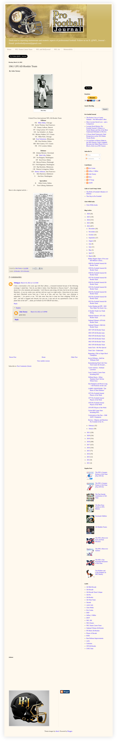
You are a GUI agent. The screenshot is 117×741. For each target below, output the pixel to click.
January (91, 428)
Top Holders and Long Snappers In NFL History (100, 572)
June (90, 247)
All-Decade (89, 589)
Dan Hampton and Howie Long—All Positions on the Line (97, 384)
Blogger (69, 731)
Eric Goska (92, 168)
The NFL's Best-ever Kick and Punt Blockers (101, 539)
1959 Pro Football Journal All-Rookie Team (97, 269)
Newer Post (12, 357)
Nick (90, 177)
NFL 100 (89, 620)
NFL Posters (90, 623)
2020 (88, 435)
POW (88, 636)
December (92, 228)
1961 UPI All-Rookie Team (96, 344)
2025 (88, 217)
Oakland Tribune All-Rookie (95, 628)
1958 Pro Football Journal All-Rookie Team (97, 274)
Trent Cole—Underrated (95, 350)
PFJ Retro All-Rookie (92, 631)
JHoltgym (17, 283)
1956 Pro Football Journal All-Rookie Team (97, 283)
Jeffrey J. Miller (93, 171)
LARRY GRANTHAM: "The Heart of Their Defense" (97, 389)
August (91, 241)
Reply (15, 303)
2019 (88, 438)
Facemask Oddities (101, 516)
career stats (89, 605)
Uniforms (89, 643)
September (92, 238)
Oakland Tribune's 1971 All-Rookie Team (96, 316)
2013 (88, 457)
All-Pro (88, 595)
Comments (90, 158)
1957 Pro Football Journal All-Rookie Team (97, 278)
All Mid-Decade (91, 587)
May (90, 250)
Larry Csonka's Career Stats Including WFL (96, 373)
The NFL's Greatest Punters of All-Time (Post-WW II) (101, 485)
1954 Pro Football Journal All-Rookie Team (97, 293)
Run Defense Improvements (94, 638)
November (92, 232)
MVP (88, 618)
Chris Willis (90, 607)
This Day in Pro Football (93, 196)
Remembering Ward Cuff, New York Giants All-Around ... (97, 364)
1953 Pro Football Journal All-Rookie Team (97, 297)
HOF (87, 613)
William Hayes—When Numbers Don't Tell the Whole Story (96, 379)
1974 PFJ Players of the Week (97, 407)
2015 (88, 451)
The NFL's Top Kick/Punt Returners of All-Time (101, 561)
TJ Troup (91, 180)
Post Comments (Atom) (24, 366)
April (90, 253)
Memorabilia (68, 49)
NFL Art (57, 49)
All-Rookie (17, 271)
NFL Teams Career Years (23, 49)
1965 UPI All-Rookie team (96, 333)
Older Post (74, 357)
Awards (88, 602)
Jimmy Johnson (40, 171)
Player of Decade (91, 633)
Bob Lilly (42, 155)
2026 (88, 214)
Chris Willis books (92, 205)
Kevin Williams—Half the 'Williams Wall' (96, 359)
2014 (88, 454)
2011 (88, 463)
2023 (88, 223)
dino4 (57, 731)
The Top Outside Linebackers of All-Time (101, 496)
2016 (88, 448)
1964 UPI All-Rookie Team (96, 336)
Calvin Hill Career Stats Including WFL (95, 411)
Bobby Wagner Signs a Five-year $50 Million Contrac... (98, 259)
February (91, 425)
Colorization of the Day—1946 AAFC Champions (97, 416)
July (90, 244)
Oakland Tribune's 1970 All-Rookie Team (96, 321)
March (91, 256)
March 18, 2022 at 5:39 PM (39, 312)
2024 (88, 220)
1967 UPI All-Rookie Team (96, 330)
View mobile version (43, 361)
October (91, 235)
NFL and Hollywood (43, 49)
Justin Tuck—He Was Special (97, 347)
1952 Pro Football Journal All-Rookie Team (97, 302)
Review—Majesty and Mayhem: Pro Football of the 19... (98, 421)
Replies (18, 308)
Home (9, 49)
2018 (88, 441)
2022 (88, 226)
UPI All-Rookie (25, 271)
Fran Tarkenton (41, 139)
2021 (88, 432)
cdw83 (91, 183)
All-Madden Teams (101, 527)
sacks (88, 641)
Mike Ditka (42, 123)
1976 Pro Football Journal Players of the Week (96, 403)
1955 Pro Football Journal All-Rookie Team (97, 288)
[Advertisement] (96, 72)
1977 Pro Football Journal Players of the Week (96, 399)
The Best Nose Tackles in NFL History (100, 507)
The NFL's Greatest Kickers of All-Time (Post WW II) (101, 474)
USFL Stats (89, 648)
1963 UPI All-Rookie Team (96, 339)
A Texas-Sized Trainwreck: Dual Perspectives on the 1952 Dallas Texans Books (96, 136)
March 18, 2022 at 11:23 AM (29, 283)
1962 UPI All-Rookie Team (96, 341)
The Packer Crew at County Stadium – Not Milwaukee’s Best (96, 118)
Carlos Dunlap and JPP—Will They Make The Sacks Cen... (97, 307)
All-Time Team (91, 600)
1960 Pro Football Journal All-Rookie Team (97, 264)
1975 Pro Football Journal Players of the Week (96, 394)
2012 (88, 460)
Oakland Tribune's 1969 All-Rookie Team (96, 326)
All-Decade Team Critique (94, 592)
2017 (88, 445)
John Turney (23, 312)
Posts (88, 155)
